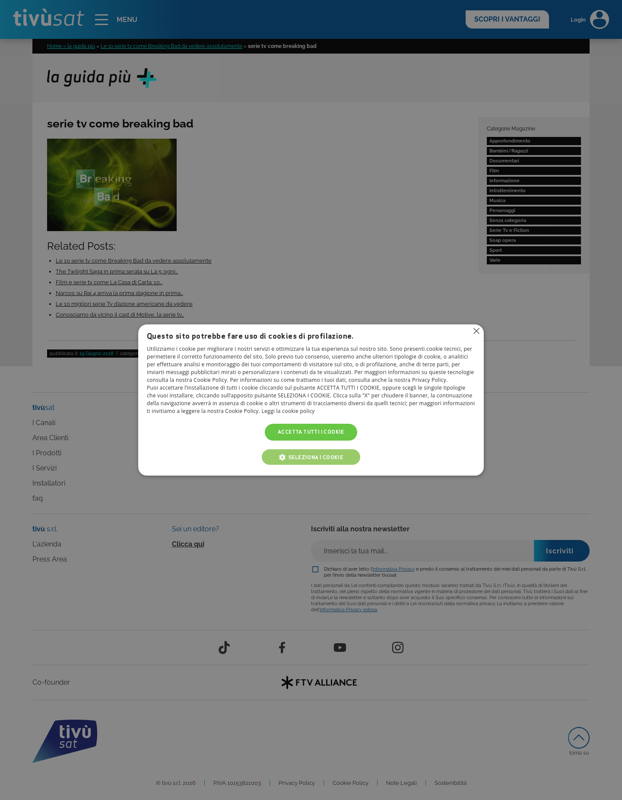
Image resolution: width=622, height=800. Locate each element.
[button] (311, 457)
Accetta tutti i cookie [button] (311, 432)
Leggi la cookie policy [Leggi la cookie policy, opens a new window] (288, 411)
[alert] (311, 400)
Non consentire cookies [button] (476, 331)
